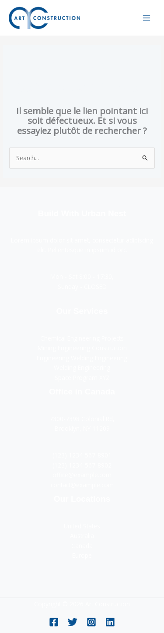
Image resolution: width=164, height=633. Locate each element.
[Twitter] (72, 622)
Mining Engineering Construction (82, 348)
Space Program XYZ (82, 377)
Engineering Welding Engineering (82, 358)
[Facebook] (54, 622)
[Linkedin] (110, 622)
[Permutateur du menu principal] (146, 17)
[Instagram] (91, 622)
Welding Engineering (82, 367)
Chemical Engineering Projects (82, 338)
